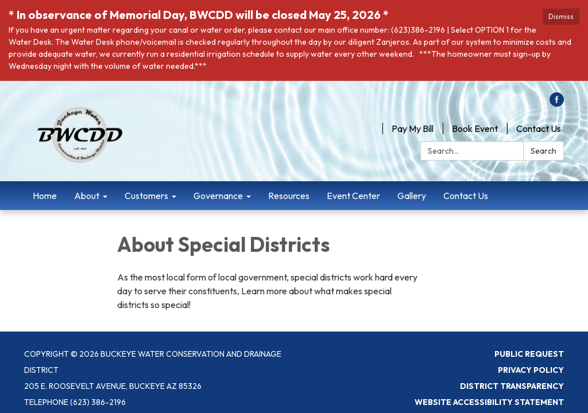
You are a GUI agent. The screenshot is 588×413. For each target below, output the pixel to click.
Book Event (475, 128)
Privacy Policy (531, 370)
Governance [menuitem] (218, 195)
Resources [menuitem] (289, 195)
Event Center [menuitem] (353, 195)
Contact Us (538, 128)
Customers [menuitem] (146, 195)
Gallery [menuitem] (411, 195)
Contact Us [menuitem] (465, 195)
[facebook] (557, 103)
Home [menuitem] (45, 195)
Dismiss (561, 16)
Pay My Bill (413, 128)
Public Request (529, 354)
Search (543, 151)
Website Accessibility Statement (489, 402)
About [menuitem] (86, 195)
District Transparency (512, 386)
